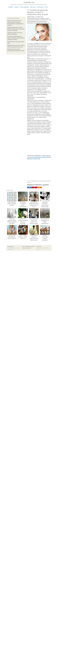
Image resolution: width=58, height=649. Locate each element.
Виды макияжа (24, 7)
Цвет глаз (33, 7)
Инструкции (40, 7)
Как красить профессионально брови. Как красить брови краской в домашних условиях (15, 38)
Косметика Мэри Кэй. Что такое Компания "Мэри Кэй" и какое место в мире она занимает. (16, 29)
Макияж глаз (29, 2)
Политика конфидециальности (26, 546)
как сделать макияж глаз (42, 479)
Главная (10, 7)
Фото (46, 7)
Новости (16, 7)
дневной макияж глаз (34, 479)
